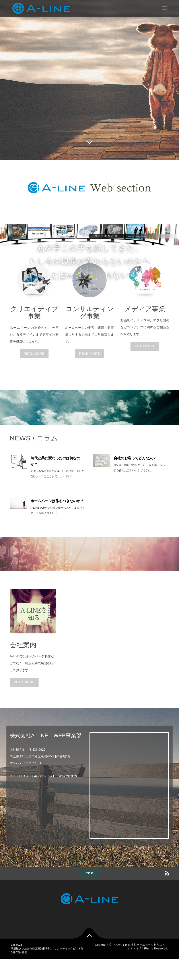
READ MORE (34, 353)
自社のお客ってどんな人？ (135, 458)
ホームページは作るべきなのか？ (57, 501)
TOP (89, 873)
